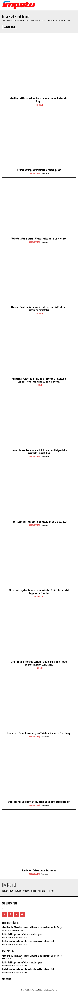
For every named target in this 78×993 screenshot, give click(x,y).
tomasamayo (45, 173)
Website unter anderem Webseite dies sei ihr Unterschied (39, 238)
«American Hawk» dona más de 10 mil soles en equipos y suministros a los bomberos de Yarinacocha (39, 380)
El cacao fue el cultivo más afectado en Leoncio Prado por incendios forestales (39, 309)
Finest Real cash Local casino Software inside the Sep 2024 (39, 521)
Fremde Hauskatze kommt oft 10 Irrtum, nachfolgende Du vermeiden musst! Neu (39, 451)
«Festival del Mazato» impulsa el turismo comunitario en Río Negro (39, 100)
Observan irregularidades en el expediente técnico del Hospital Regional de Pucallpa (39, 592)
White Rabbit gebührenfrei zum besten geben (39, 170)
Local (39, 385)
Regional (39, 105)
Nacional (39, 668)
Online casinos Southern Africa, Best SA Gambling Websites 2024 (39, 801)
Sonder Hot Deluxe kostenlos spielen (39, 870)
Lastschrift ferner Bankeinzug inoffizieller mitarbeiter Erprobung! (39, 733)
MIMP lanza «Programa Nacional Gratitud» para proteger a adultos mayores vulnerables (39, 663)
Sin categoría (34, 173)
